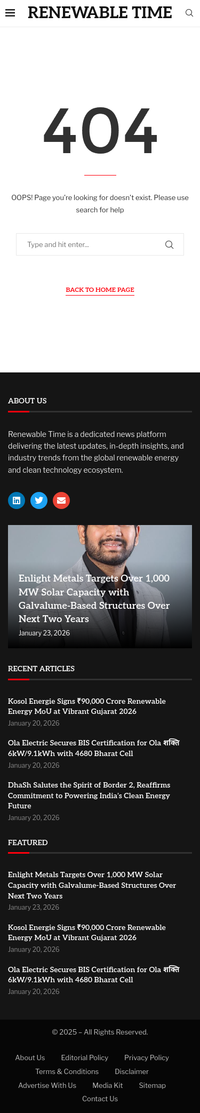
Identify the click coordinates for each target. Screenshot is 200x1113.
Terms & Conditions (67, 1071)
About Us (30, 1057)
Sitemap (152, 1085)
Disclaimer (132, 1071)
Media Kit (107, 1085)
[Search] (189, 13)
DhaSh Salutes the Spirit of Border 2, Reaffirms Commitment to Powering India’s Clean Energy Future (89, 795)
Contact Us (100, 1098)
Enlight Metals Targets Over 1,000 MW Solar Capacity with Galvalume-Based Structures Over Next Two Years (92, 885)
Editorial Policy (84, 1057)
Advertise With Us (47, 1085)
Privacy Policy (146, 1057)
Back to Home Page (100, 290)
